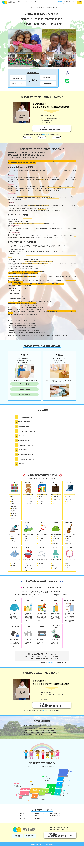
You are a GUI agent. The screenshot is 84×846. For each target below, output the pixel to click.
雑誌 (12, 496)
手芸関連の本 (14, 513)
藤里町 (32, 732)
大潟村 (25, 734)
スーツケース (55, 501)
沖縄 (20, 786)
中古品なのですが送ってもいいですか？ (27, 431)
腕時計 (67, 563)
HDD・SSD (68, 498)
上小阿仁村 (26, 732)
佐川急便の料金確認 (24, 394)
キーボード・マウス (70, 499)
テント (53, 536)
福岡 (14, 785)
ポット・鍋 (27, 562)
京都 (45, 799)
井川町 (51, 734)
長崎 (18, 785)
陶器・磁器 (41, 563)
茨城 (64, 793)
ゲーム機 (40, 503)
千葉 (67, 792)
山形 (68, 783)
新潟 (50, 776)
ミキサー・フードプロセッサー (29, 569)
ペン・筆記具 (27, 538)
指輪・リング (69, 565)
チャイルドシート (56, 563)
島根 (31, 782)
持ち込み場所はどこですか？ (24, 450)
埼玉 (65, 792)
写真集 (12, 498)
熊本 (20, 785)
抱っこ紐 (54, 568)
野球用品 (40, 540)
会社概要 (55, 7)
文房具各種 (27, 536)
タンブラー (41, 568)
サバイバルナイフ (55, 543)
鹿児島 (18, 786)
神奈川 (64, 795)
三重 (51, 780)
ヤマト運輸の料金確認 (24, 389)
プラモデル (41, 501)
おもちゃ (40, 496)
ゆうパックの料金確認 (24, 384)
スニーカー (13, 562)
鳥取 (34, 782)
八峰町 (42, 732)
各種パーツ (68, 503)
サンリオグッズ (28, 498)
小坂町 (52, 730)
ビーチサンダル (14, 567)
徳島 (31, 801)
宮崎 (16, 786)
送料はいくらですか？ (23, 436)
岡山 (32, 784)
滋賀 (41, 800)
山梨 (46, 776)
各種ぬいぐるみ (28, 503)
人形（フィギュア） (43, 498)
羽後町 (35, 734)
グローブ (40, 543)
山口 (32, 782)
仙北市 (47, 730)
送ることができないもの (56, 816)
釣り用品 (40, 541)
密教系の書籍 (14, 508)
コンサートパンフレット (14, 517)
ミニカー (40, 499)
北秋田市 (36, 730)
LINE (67, 82)
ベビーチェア (55, 567)
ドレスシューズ (14, 565)
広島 (31, 784)
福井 (48, 778)
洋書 (12, 499)
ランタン (54, 541)
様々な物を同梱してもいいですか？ (26, 445)
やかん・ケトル (28, 565)
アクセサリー (68, 562)
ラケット (40, 536)
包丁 (26, 567)
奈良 (43, 800)
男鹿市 (45, 728)
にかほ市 (42, 730)
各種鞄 (53, 503)
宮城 (70, 785)
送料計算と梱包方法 (55, 813)
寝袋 (53, 540)
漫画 (12, 512)
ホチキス (27, 541)
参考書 (12, 503)
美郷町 (30, 734)
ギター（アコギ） (69, 536)
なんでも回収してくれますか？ (25, 426)
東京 (64, 792)
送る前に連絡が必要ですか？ (24, 464)
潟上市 (25, 730)
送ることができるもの (41, 816)
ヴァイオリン (69, 538)
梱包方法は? (42, 138)
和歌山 (45, 800)
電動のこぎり (14, 540)
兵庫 (43, 799)
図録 (12, 501)
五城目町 (48, 732)
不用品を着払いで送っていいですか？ (26, 459)
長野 (48, 776)
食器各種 (40, 562)
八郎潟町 (54, 732)
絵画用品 (27, 540)
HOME (28, 7)
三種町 (37, 732)
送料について (27, 138)
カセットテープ (69, 543)
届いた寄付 (33, 7)
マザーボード (69, 501)
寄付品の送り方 (40, 7)
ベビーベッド (55, 565)
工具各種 (13, 541)
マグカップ (41, 567)
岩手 (70, 782)
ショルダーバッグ (56, 499)
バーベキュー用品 (56, 538)
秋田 (68, 785)
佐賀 (16, 785)
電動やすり (13, 538)
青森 (68, 782)
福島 (70, 783)
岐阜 (50, 780)
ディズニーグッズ (28, 496)
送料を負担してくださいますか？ (25, 440)
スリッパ (13, 563)
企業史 (12, 505)
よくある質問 (49, 7)
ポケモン (27, 499)
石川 (46, 778)
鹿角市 (50, 728)
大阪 (41, 799)
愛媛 (32, 801)
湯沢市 (46, 734)
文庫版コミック (14, 510)
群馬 (67, 793)
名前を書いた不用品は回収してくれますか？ (28, 422)
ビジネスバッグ (55, 496)
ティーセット (41, 565)
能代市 (30, 728)
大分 (14, 786)
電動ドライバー (14, 536)
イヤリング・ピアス (70, 567)
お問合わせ (30, 836)
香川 (29, 801)
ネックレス (68, 568)
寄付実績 (23, 818)
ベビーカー (54, 562)
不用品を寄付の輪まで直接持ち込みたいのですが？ (30, 454)
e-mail (67, 74)
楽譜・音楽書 (14, 506)
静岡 (48, 780)
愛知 (46, 780)
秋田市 (25, 728)
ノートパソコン (69, 496)
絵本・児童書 (14, 515)
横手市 (35, 728)
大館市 (40, 728)
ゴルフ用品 (41, 538)
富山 (50, 778)
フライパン (27, 563)
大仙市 (30, 730)
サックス (68, 540)
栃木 (65, 793)
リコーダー (68, 541)
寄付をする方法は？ (40, 813)
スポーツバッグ (55, 498)
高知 (34, 801)
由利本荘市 (56, 728)
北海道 (71, 772)
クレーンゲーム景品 (29, 501)
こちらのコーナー (46, 134)
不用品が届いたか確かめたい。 (25, 417)
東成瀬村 (41, 734)
